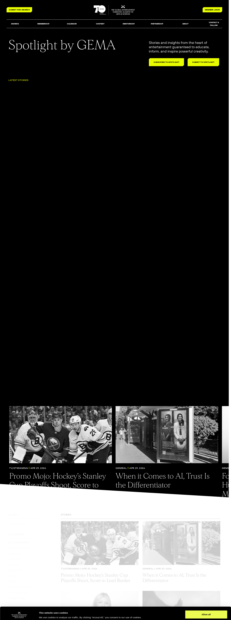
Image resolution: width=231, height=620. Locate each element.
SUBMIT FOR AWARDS (19, 10)
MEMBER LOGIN (212, 10)
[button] (15, 24)
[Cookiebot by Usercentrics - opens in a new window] (19, 614)
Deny (206, 612)
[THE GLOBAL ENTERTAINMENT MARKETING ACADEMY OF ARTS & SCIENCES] (114, 10)
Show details (46, 613)
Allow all (206, 602)
